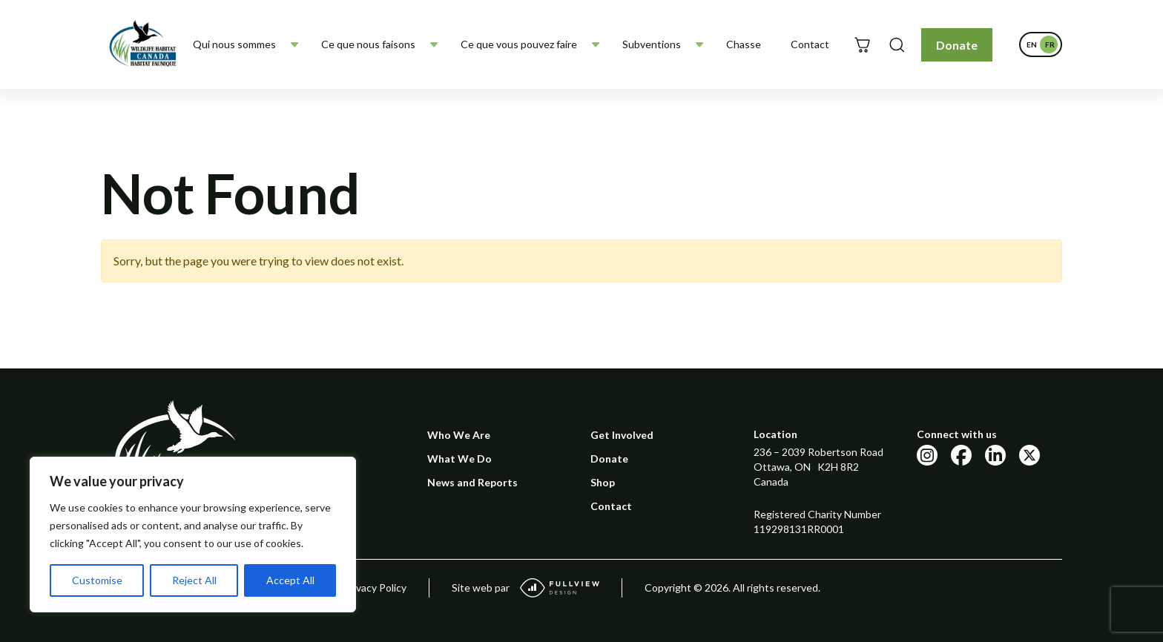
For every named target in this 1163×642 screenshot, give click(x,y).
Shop (602, 482)
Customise (97, 580)
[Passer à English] (1032, 44)
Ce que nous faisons (368, 44)
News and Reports (472, 482)
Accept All (290, 580)
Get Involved (621, 434)
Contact (810, 44)
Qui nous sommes (234, 44)
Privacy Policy (374, 587)
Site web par (525, 588)
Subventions (651, 44)
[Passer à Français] (1049, 44)
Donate (957, 45)
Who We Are (458, 434)
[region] (193, 534)
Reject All (194, 580)
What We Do (459, 458)
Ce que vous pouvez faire (519, 44)
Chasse (743, 44)
